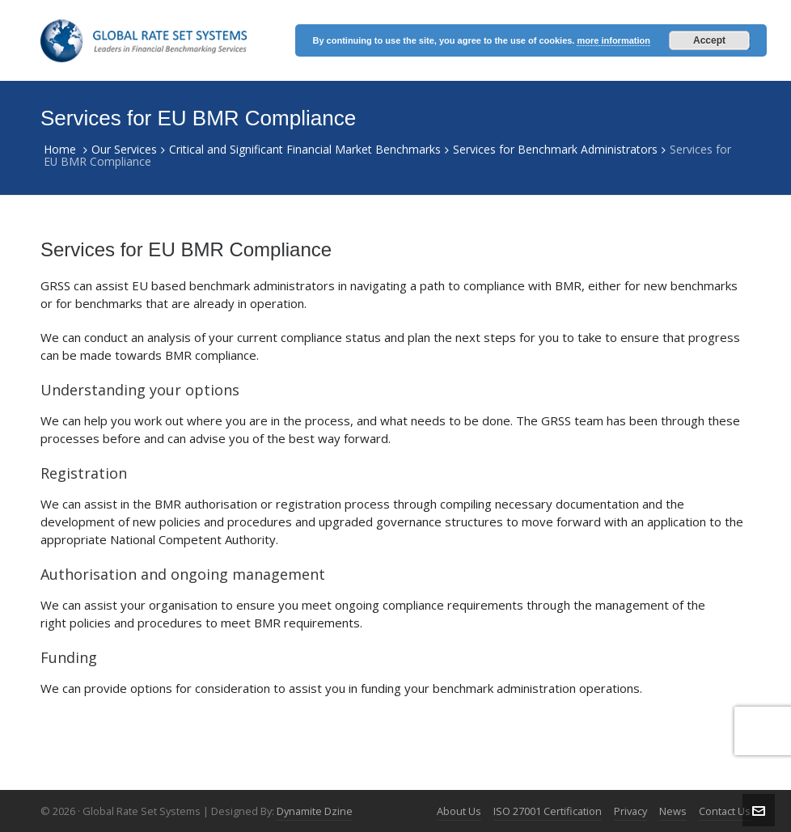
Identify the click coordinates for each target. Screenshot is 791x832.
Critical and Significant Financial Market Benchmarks (305, 149)
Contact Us (725, 811)
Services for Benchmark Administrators (555, 149)
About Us (459, 811)
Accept (709, 40)
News (673, 811)
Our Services (124, 149)
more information (613, 40)
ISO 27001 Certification (547, 811)
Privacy (630, 811)
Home (60, 149)
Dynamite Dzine (315, 811)
